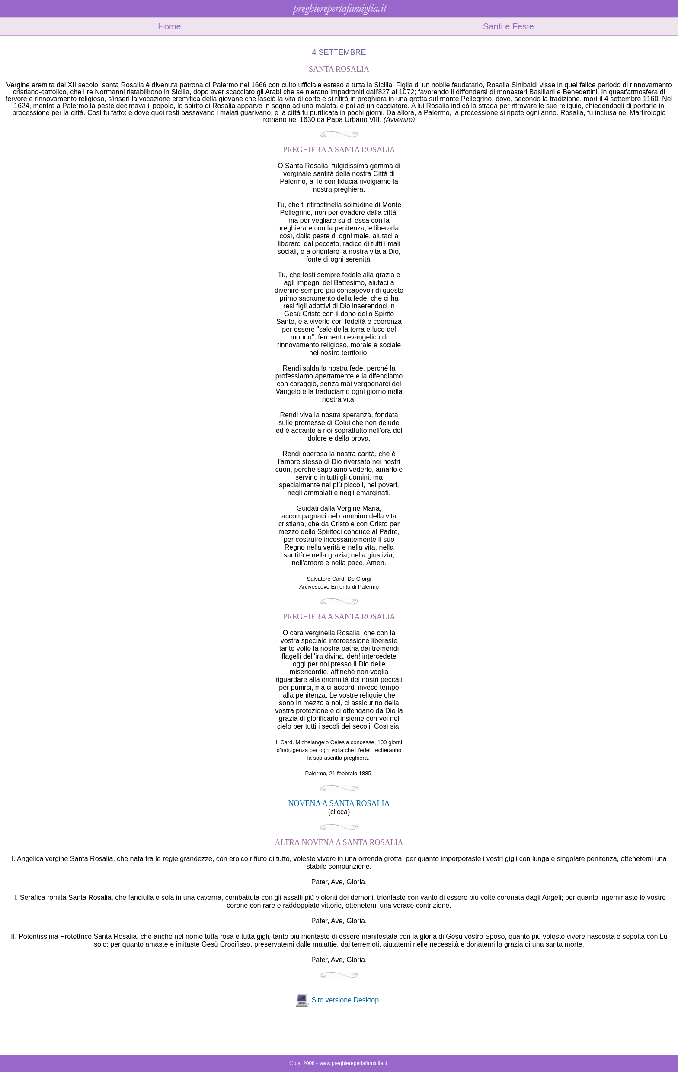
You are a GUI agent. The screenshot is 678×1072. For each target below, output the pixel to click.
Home (169, 26)
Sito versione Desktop (345, 1000)
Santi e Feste (508, 26)
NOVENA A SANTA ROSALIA (339, 803)
